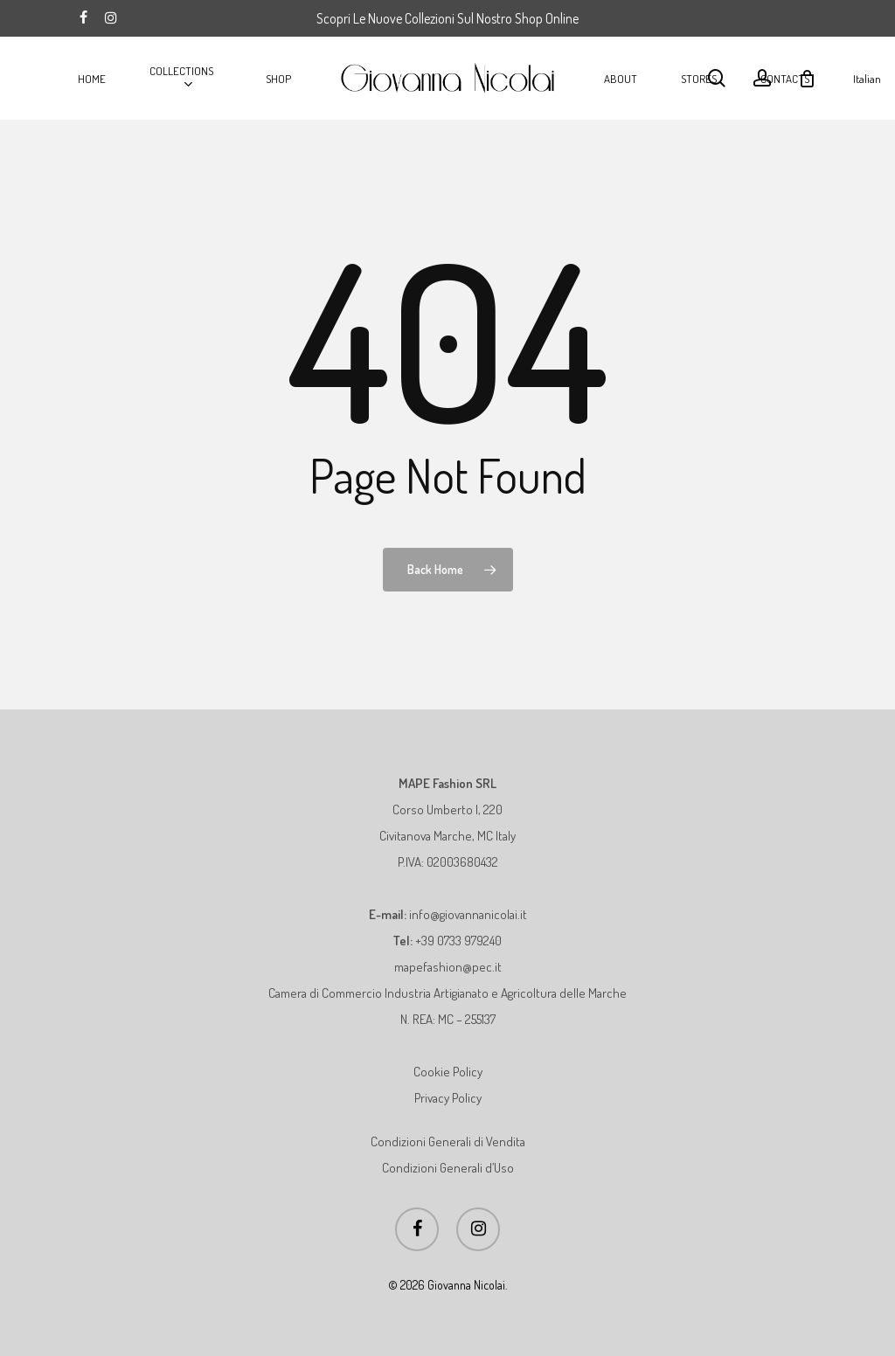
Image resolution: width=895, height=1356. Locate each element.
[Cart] (806, 78)
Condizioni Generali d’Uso (448, 1167)
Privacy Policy (448, 1098)
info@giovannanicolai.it (468, 914)
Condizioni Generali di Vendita (448, 1141)
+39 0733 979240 (458, 940)
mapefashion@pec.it (448, 966)
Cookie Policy (447, 1071)
